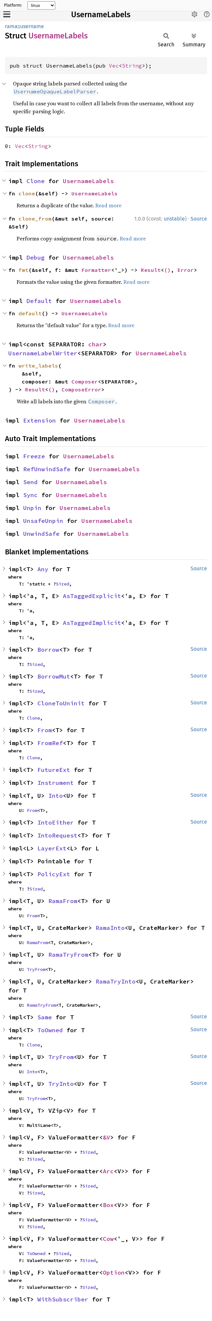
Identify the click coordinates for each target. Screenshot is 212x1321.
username (32, 26)
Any (42, 569)
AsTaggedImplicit (92, 623)
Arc (108, 1171)
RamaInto (110, 928)
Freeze (34, 456)
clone (27, 193)
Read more (108, 205)
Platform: (13, 5)
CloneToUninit (61, 703)
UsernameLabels (100, 14)
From (44, 730)
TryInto (61, 1084)
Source (199, 219)
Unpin (32, 508)
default (30, 313)
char (95, 344)
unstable (174, 219)
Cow (108, 1239)
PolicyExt (53, 874)
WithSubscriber (62, 1299)
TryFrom (36, 969)
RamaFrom (62, 901)
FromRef (50, 743)
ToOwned (50, 1030)
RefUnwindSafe (46, 469)
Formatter (96, 270)
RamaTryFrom (68, 954)
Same (44, 1017)
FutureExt (53, 770)
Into (55, 795)
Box (108, 1205)
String (132, 65)
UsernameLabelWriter (42, 353)
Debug (35, 257)
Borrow (48, 649)
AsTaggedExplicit (92, 596)
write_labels (38, 365)
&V (106, 1137)
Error (185, 270)
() (167, 270)
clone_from (35, 218)
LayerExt (51, 848)
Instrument (55, 783)
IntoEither (55, 822)
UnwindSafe (41, 533)
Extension (39, 420)
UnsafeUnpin (43, 521)
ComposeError (81, 389)
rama (11, 26)
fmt (23, 270)
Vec (114, 65)
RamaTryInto (116, 981)
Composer (84, 381)
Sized (62, 584)
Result (151, 270)
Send (30, 482)
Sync (30, 495)
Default (39, 301)
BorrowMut (53, 676)
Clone (35, 181)
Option (114, 1272)
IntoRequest (57, 835)
